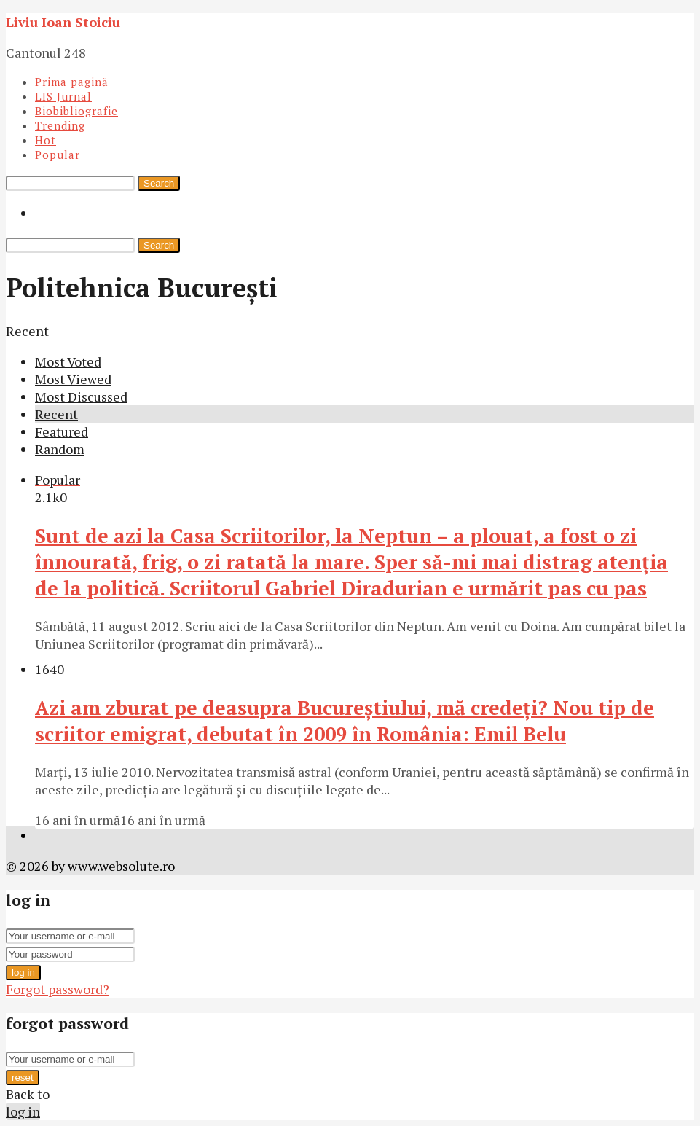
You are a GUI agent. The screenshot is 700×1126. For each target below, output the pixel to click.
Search (158, 183)
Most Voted (68, 361)
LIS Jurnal (63, 96)
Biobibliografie (76, 110)
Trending (60, 125)
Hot (45, 140)
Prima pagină (72, 81)
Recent (56, 414)
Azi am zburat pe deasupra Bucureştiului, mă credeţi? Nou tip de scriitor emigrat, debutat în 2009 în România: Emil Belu (344, 721)
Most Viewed (73, 379)
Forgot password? (57, 989)
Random (59, 449)
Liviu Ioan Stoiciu (63, 22)
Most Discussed (81, 396)
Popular (57, 154)
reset (23, 1077)
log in (23, 972)
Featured (61, 431)
